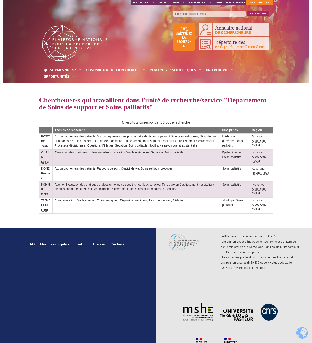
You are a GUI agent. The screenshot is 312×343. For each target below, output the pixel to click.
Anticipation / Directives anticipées (175, 136)
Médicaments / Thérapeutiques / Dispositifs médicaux (129, 189)
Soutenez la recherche (184, 40)
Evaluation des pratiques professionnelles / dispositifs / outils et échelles (102, 152)
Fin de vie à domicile (108, 141)
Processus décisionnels (70, 145)
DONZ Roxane (45, 173)
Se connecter (259, 2)
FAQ (31, 244)
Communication (65, 200)
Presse (99, 244)
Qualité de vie (130, 168)
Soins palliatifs (138, 145)
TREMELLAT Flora (45, 205)
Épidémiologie (231, 152)
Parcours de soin (108, 168)
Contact (81, 244)
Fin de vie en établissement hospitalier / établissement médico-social (169, 141)
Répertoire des (241, 44)
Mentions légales (54, 244)
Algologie (228, 200)
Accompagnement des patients (75, 136)
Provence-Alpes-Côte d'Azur (259, 140)
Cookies (117, 244)
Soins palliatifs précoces (157, 168)
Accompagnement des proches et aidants (124, 136)
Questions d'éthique (100, 145)
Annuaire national (241, 30)
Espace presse (235, 2)
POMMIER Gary (45, 189)
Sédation (121, 145)
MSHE (218, 2)
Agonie (59, 184)
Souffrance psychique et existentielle (173, 145)
